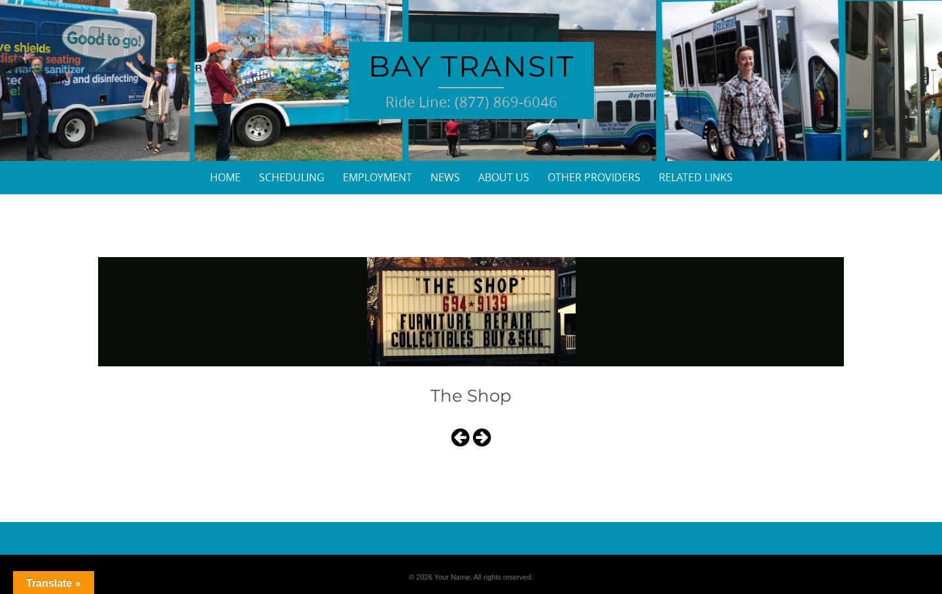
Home (225, 177)
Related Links (696, 177)
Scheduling (291, 177)
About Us (503, 177)
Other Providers (594, 177)
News (445, 177)
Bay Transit (471, 66)
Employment (377, 177)
